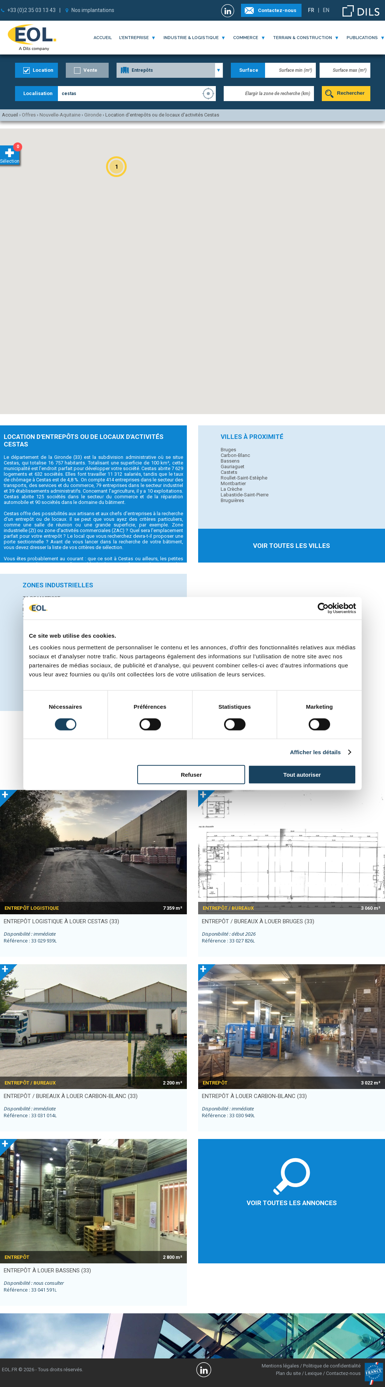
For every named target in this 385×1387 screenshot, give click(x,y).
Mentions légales (280, 1366)
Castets (229, 472)
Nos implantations (92, 10)
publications (362, 37)
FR (311, 10)
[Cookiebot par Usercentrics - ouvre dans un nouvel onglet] (323, 608)
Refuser (191, 774)
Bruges (228, 449)
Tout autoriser (302, 774)
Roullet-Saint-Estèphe (244, 478)
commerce (245, 37)
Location (43, 70)
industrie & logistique (191, 37)
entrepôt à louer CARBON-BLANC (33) (254, 1096)
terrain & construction (302, 37)
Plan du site (288, 1373)
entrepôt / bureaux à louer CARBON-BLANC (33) (71, 1096)
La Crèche (231, 489)
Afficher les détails (315, 752)
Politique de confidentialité (332, 1366)
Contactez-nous (277, 10)
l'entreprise (134, 37)
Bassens (230, 461)
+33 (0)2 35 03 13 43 (31, 10)
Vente (90, 70)
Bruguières (232, 500)
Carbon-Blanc (235, 455)
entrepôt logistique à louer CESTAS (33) (61, 921)
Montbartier (233, 483)
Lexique (313, 1373)
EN (326, 10)
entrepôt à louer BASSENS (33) (47, 1270)
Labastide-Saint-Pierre (244, 495)
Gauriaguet (232, 466)
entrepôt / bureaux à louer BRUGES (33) (258, 921)
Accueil (103, 37)
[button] (116, 166)
